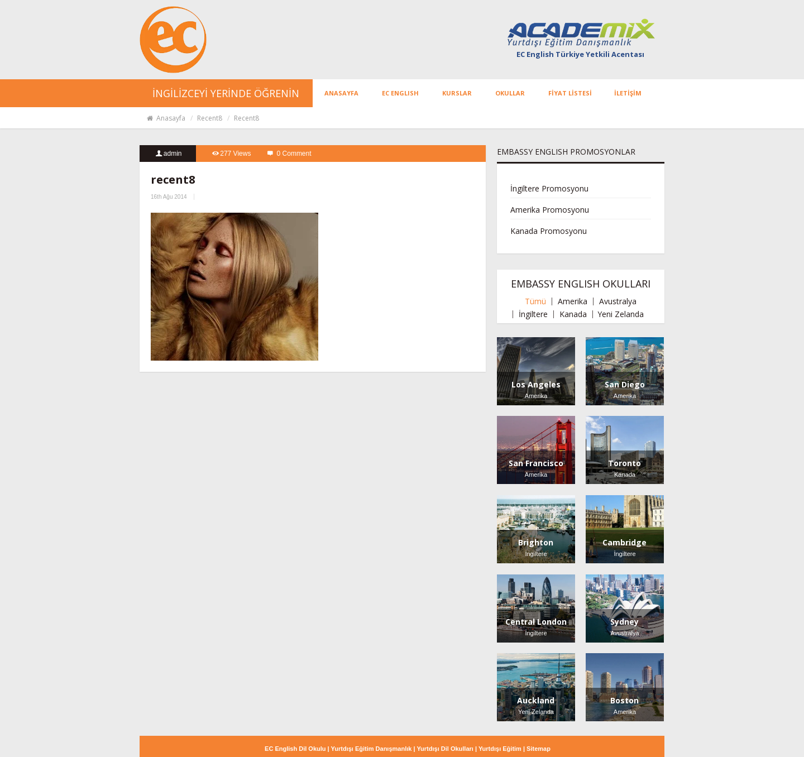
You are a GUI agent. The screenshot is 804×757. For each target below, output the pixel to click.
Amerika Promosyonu (549, 209)
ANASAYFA (341, 93)
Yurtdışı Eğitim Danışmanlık (371, 748)
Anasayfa (165, 118)
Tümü (535, 301)
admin (173, 153)
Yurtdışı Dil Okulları (445, 748)
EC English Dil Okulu (296, 748)
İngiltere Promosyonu (549, 188)
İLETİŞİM (628, 93)
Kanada (573, 314)
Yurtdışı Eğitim (499, 748)
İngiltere (533, 314)
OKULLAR (510, 93)
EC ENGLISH (400, 93)
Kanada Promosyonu (548, 231)
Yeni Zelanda (620, 314)
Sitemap (539, 748)
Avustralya (617, 301)
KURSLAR (457, 93)
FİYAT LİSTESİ (570, 93)
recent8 (209, 118)
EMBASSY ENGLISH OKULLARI (580, 283)
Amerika (572, 301)
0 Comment (294, 153)
